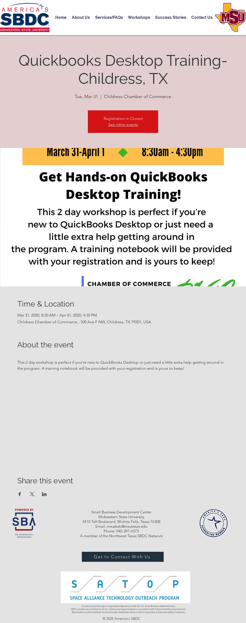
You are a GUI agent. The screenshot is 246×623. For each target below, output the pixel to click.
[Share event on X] (32, 494)
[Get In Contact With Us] (123, 557)
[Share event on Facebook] (19, 494)
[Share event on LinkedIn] (44, 494)
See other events (123, 124)
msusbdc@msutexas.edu (127, 526)
